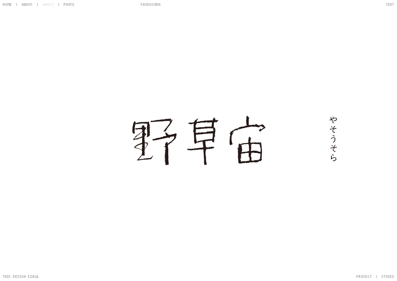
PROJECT (364, 276)
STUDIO (387, 276)
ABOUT (27, 4)
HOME (7, 4)
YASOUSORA (151, 4)
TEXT (390, 4)
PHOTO (69, 4)
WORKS (48, 4)
